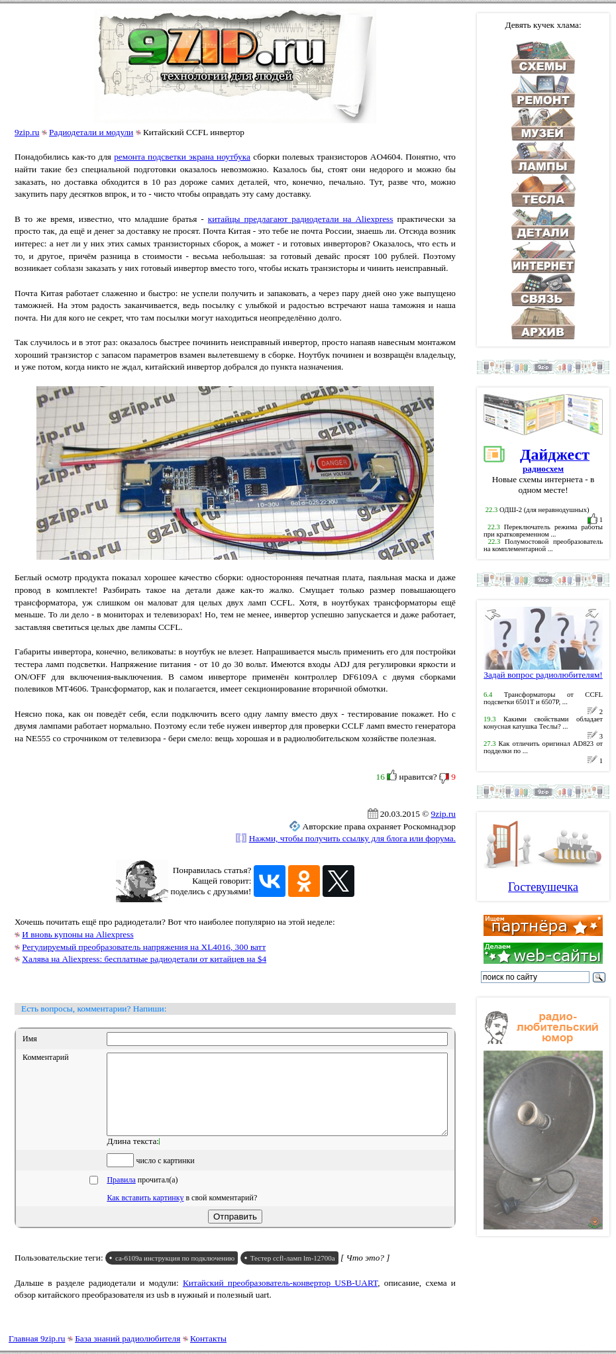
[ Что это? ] (365, 1273)
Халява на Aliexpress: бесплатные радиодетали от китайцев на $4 (144, 959)
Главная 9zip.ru (37, 1338)
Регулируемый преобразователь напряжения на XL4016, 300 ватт (144, 947)
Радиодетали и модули (91, 132)
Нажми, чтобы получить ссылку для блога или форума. (352, 838)
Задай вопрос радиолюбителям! (543, 671)
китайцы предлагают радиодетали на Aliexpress (300, 219)
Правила (121, 1195)
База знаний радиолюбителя (127, 1338)
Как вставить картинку (145, 1213)
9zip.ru (27, 132)
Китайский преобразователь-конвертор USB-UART (280, 1299)
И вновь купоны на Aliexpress (77, 934)
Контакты (208, 1338)
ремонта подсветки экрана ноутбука (182, 157)
